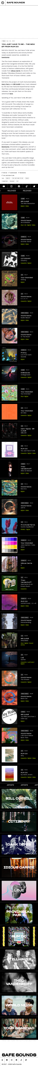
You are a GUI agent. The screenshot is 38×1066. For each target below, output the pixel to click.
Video (27, 206)
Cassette (24, 263)
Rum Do (8, 178)
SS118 (27, 178)
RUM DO (4, 172)
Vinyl (22, 225)
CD (25, 225)
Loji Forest (31, 662)
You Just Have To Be (8, 175)
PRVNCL (23, 529)
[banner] (19, 2)
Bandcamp (22, 172)
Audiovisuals (13, 172)
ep (17, 181)
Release (12, 181)
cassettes (4, 181)
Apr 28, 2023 (11, 41)
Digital (22, 206)
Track (3, 41)
